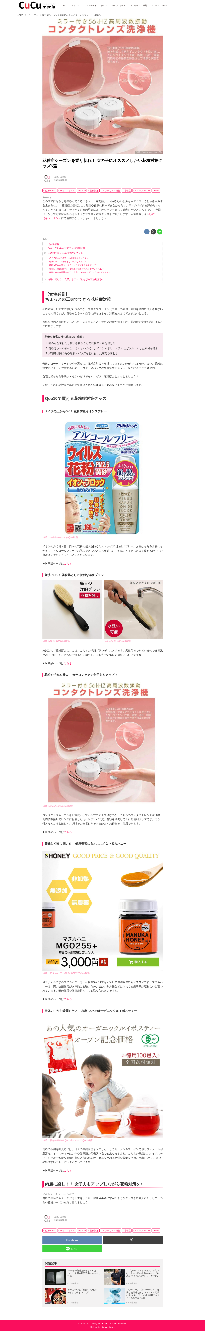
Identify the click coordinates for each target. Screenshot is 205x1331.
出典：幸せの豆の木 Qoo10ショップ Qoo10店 (67, 1140)
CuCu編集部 (60, 180)
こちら (68, 563)
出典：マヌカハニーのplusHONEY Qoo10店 (66, 973)
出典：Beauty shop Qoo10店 (149, 152)
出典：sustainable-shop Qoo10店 (60, 537)
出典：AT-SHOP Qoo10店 (56, 641)
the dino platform (106, 1327)
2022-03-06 (60, 177)
